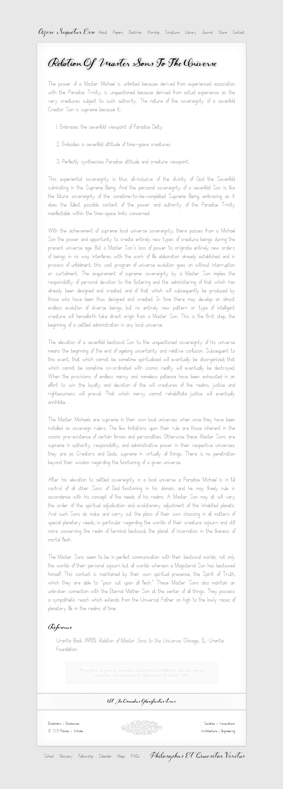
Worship (153, 32)
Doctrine (135, 32)
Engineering (228, 731)
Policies (65, 731)
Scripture (172, 32)
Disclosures (72, 723)
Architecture (209, 731)
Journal (207, 32)
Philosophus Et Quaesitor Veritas (197, 756)
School (49, 756)
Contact (239, 32)
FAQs (135, 756)
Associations (227, 723)
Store (222, 32)
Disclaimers (54, 723)
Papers (118, 32)
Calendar (105, 756)
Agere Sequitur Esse (66, 32)
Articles (78, 731)
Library (190, 32)
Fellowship (85, 756)
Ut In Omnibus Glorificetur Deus (141, 702)
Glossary (66, 756)
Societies (209, 723)
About (102, 32)
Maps (121, 756)
